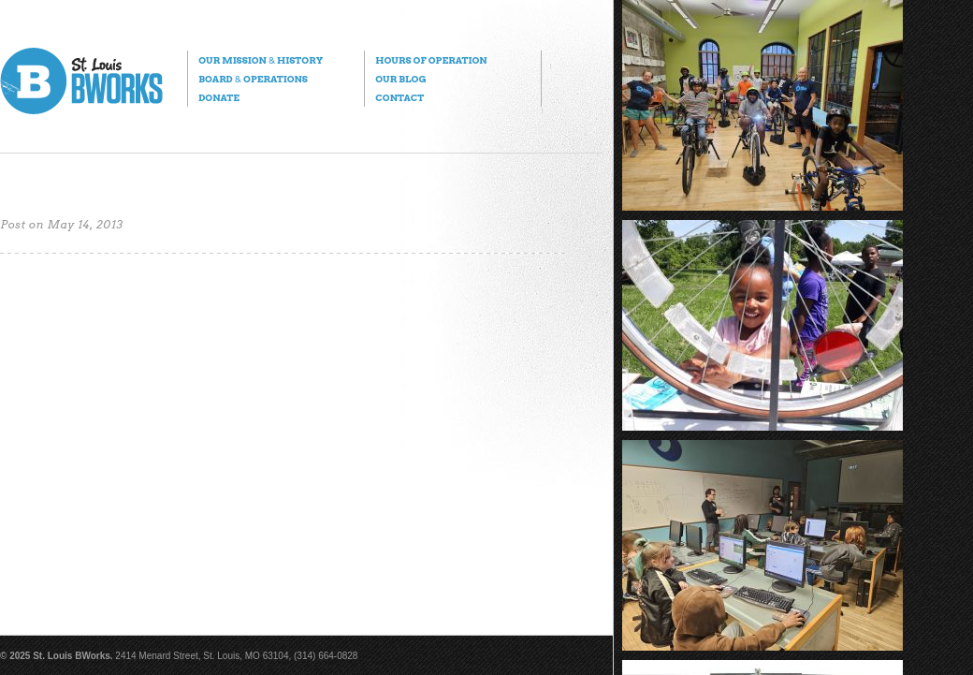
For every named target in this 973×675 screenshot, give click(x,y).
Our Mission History (260, 60)
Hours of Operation (430, 60)
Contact (399, 97)
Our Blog (400, 78)
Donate (219, 97)
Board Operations (253, 78)
